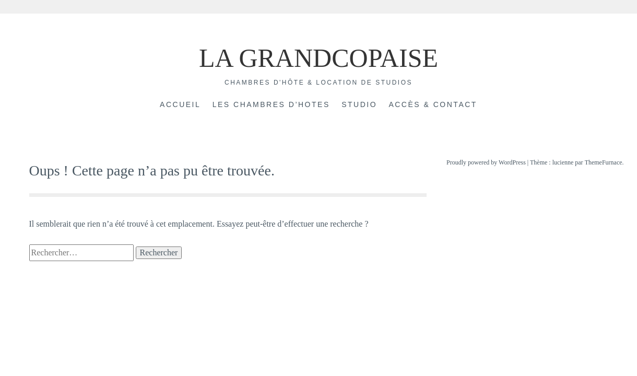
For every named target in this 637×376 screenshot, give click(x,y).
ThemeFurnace (603, 162)
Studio (359, 104)
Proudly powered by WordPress (486, 162)
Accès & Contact (432, 104)
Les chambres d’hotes (271, 104)
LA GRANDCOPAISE (318, 58)
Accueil (180, 104)
